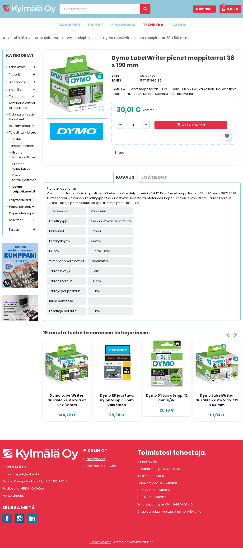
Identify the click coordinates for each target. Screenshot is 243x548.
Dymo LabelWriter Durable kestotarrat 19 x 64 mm (217, 400)
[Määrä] (133, 125)
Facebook (7, 518)
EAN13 (116, 80)
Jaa (119, 152)
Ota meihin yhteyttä (101, 465)
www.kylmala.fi (13, 495)
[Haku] (104, 9)
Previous (228, 335)
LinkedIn (32, 518)
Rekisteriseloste (100, 542)
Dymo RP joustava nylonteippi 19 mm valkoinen (117, 400)
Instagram (19, 518)
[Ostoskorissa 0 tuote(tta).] (230, 9)
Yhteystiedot (95, 459)
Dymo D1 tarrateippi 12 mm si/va (167, 398)
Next (235, 335)
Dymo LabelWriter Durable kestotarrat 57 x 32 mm (66, 400)
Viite (115, 75)
